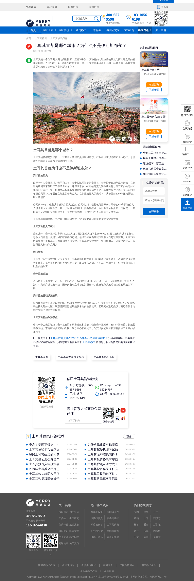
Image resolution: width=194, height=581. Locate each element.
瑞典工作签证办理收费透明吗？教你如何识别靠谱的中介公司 (155, 155)
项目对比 (88, 7)
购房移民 (81, 30)
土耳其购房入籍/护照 (152, 114)
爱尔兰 (146, 521)
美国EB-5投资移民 (113, 510)
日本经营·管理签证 (96, 533)
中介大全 (63, 532)
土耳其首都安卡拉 (99, 355)
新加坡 (156, 521)
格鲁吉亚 (137, 522)
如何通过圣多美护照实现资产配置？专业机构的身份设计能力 (155, 169)
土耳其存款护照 (149, 68)
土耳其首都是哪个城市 (68, 355)
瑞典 (145, 509)
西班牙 (156, 515)
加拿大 (146, 526)
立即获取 (154, 205)
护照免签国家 (126, 563)
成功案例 (49, 7)
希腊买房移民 (89, 563)
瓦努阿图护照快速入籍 (97, 527)
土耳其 (146, 515)
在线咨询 (154, 83)
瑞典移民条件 (147, 563)
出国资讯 (145, 30)
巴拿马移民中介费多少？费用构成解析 (155, 164)
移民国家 (49, 30)
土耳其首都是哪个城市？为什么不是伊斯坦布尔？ (77, 337)
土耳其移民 (40, 38)
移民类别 (65, 30)
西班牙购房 (69, 563)
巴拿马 (137, 532)
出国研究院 (113, 30)
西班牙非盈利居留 (113, 533)
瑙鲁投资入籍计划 (97, 516)
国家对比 (69, 7)
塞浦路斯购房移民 (113, 527)
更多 (129, 434)
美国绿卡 (107, 563)
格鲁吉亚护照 (113, 515)
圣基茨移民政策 (88, 568)
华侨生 (97, 30)
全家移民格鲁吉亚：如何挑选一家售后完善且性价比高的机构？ (155, 150)
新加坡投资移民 (97, 510)
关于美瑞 (160, 30)
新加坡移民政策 (47, 563)
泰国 (145, 532)
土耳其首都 (41, 355)
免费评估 (30, 7)
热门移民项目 (99, 502)
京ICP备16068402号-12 (110, 573)
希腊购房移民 (97, 521)
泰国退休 (109, 568)
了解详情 (154, 88)
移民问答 (73, 532)
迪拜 (136, 526)
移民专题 (73, 526)
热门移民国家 (142, 502)
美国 (136, 509)
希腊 (136, 515)
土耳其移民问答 (56, 38)
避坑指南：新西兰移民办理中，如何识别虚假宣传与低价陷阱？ (155, 159)
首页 (33, 30)
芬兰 (155, 509)
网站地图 (63, 538)
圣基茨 (156, 532)
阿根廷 (156, 526)
